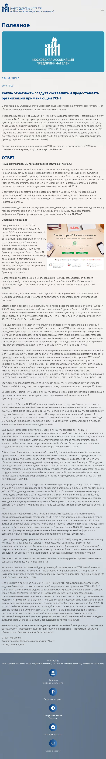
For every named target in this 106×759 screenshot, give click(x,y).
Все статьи (8, 85)
